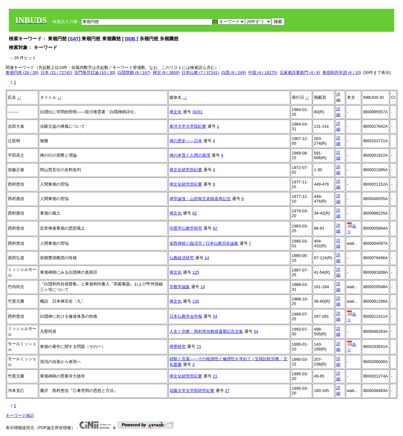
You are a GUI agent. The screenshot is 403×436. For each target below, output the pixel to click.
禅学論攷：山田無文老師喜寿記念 (200, 198)
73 (198, 346)
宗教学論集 (179, 286)
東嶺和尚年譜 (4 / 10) (341, 72)
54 (215, 316)
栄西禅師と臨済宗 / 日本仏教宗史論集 (203, 243)
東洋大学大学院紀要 (187, 126)
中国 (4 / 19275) (262, 72)
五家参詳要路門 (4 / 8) (300, 72)
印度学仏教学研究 (185, 228)
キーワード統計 (20, 415)
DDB (131, 38)
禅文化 (175, 111)
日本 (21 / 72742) (56, 72)
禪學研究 (177, 346)
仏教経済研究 (181, 257)
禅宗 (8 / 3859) (166, 72)
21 (215, 376)
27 (227, 390)
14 (207, 257)
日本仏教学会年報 (185, 316)
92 (194, 213)
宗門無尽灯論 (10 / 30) (94, 72)
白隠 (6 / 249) (233, 72)
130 (195, 301)
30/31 (197, 111)
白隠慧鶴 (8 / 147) (133, 72)
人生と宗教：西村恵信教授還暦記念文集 (206, 331)
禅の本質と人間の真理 (189, 155)
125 (195, 272)
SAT (74, 38)
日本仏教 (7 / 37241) (200, 72)
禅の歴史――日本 (185, 140)
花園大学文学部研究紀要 (191, 390)
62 (215, 228)
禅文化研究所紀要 (185, 169)
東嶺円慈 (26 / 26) (22, 72)
